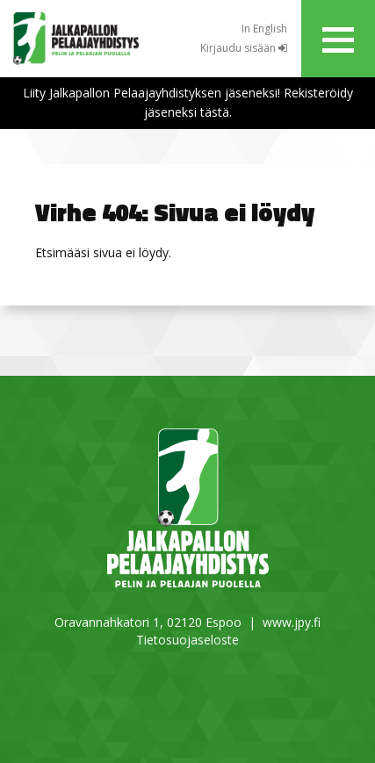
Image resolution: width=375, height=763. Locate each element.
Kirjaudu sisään (243, 47)
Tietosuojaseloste (187, 639)
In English (264, 28)
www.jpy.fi (292, 622)
